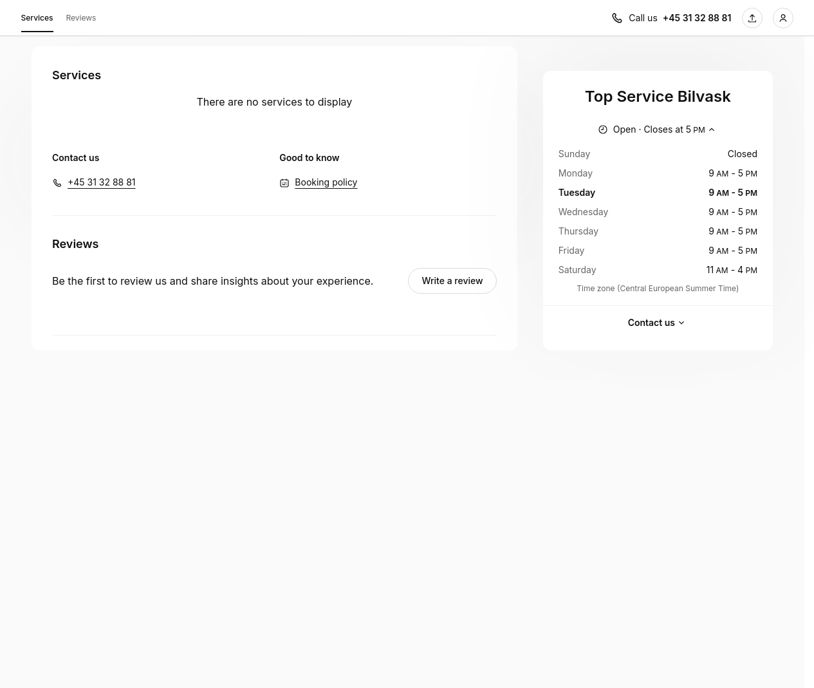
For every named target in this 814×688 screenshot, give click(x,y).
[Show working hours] (658, 129)
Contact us (658, 322)
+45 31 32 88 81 (102, 182)
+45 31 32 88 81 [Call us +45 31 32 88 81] (697, 17)
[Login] (783, 18)
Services (37, 20)
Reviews (81, 18)
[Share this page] (752, 18)
